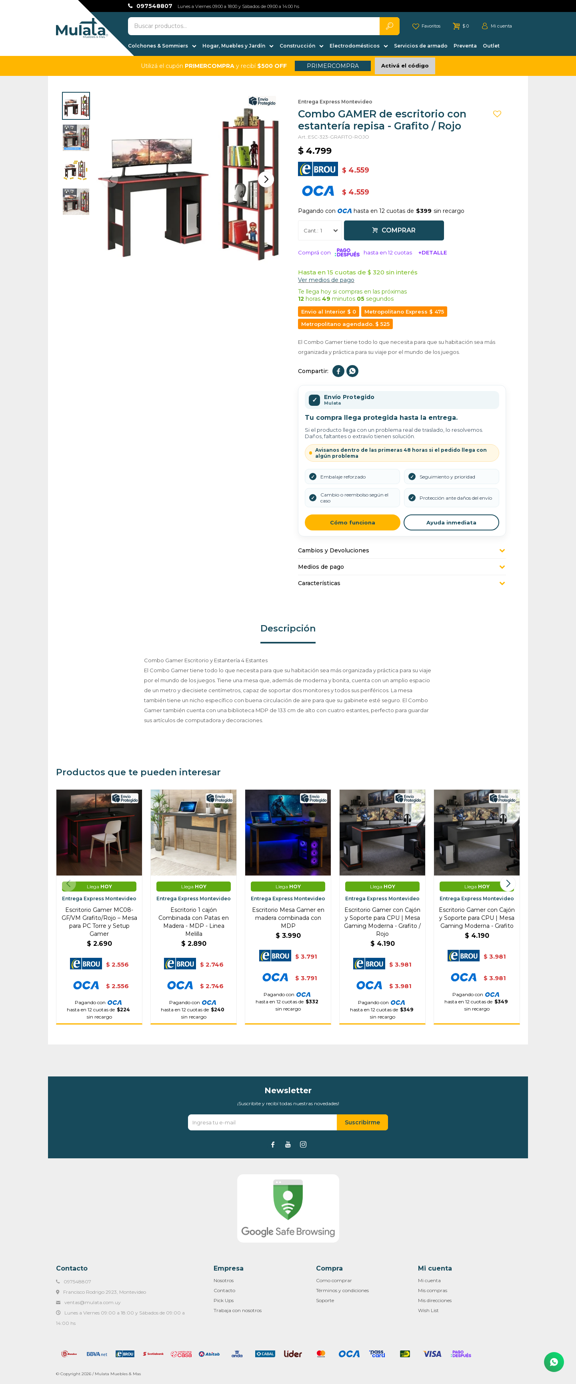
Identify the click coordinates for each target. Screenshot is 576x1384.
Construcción (297, 46)
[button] (266, 179)
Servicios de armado (421, 46)
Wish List (428, 1310)
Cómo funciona (352, 522)
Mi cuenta (429, 1280)
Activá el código (405, 65)
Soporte (325, 1300)
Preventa (465, 46)
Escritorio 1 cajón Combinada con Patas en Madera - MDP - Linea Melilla (193, 921)
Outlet (491, 46)
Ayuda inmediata (451, 522)
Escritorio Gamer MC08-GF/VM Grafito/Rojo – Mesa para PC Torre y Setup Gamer (99, 921)
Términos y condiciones (342, 1290)
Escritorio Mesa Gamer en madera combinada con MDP (288, 917)
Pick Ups (224, 1300)
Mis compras (432, 1290)
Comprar (399, 230)
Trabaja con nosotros (238, 1310)
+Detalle (432, 252)
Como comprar (334, 1280)
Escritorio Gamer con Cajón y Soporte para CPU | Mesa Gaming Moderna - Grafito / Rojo (382, 921)
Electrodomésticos (355, 46)
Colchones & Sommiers (158, 46)
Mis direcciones (435, 1300)
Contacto (224, 1290)
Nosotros (224, 1280)
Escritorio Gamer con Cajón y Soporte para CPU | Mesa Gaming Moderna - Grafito (477, 917)
